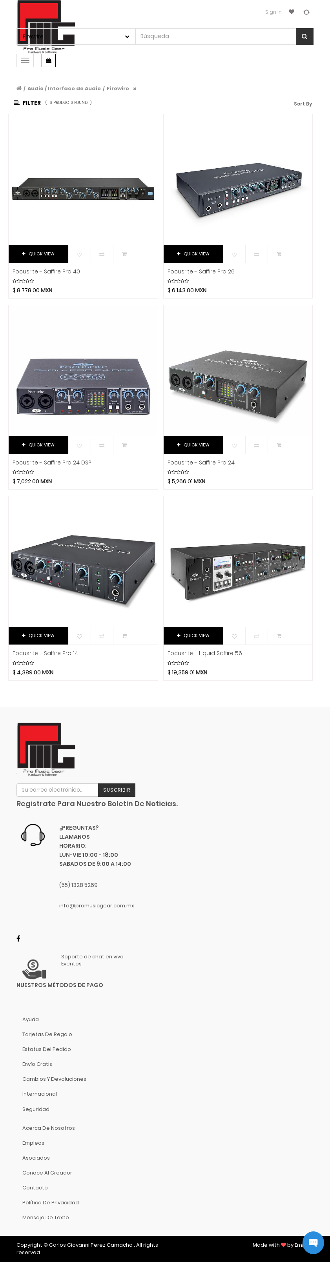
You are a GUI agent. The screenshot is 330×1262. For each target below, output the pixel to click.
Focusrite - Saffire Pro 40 (46, 272)
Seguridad (35, 1109)
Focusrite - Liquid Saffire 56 (205, 653)
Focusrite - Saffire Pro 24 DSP (52, 463)
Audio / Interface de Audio (64, 88)
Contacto (35, 1187)
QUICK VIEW (38, 254)
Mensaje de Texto (45, 1217)
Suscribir (116, 790)
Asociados (36, 1158)
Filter (27, 103)
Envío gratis (37, 1064)
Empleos (33, 1143)
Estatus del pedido (46, 1049)
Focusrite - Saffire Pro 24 (201, 463)
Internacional (39, 1094)
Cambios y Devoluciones (54, 1079)
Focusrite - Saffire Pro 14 (45, 653)
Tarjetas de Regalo (47, 1034)
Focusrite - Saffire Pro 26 (201, 272)
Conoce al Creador (47, 1172)
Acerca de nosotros (48, 1128)
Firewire (118, 88)
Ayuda (30, 1019)
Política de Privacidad (50, 1202)
